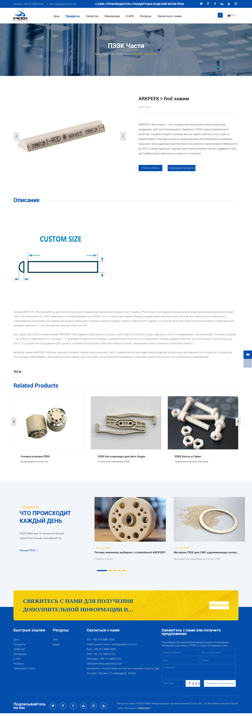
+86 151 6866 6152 (110, 661)
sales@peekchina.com (66, 4)
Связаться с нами (170, 16)
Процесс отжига (104, 559)
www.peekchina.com (110, 666)
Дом (57, 16)
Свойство (93, 16)
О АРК (131, 16)
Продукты (74, 16)
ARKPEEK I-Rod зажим (146, 53)
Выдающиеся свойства (35, 461)
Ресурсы (146, 16)
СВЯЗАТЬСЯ (211, 607)
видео (56, 647)
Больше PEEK (29, 555)
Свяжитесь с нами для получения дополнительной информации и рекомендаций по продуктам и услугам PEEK (96, 608)
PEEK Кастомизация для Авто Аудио (122, 456)
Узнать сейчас (151, 168)
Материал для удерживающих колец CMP (199, 559)
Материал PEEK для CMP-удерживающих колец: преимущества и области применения (206, 553)
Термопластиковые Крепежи (192, 461)
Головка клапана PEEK (36, 456)
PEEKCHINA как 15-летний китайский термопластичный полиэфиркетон (42, 539)
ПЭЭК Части (122, 53)
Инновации (113, 16)
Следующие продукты (183, 168)
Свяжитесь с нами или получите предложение (191, 635)
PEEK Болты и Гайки (188, 456)
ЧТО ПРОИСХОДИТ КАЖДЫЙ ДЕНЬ (48, 518)
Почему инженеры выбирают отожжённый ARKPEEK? (131, 552)
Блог (56, 642)
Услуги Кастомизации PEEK (114, 461)
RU (232, 15)
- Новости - (31, 507)
